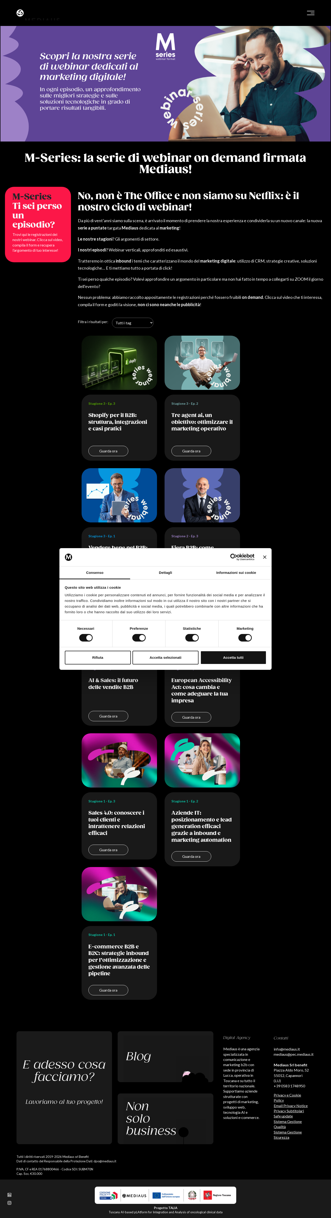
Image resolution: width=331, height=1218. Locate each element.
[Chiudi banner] (264, 557)
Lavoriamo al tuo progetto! (64, 1102)
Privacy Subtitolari (289, 1111)
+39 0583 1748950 (289, 1086)
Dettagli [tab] (165, 573)
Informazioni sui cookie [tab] (236, 573)
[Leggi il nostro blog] (165, 1056)
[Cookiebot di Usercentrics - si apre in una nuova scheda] (233, 557)
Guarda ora (108, 451)
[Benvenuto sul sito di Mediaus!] (90, 13)
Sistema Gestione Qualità (288, 1124)
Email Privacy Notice (291, 1105)
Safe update (283, 1116)
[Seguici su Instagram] (9, 1202)
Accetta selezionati (165, 657)
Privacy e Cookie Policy (287, 1097)
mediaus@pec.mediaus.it (294, 1054)
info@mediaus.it (287, 1049)
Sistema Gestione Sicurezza (288, 1134)
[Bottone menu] (310, 13)
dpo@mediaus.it (105, 1161)
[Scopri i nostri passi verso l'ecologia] (165, 1118)
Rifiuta (97, 657)
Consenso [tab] (94, 573)
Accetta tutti (233, 657)
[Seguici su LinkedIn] (9, 1194)
